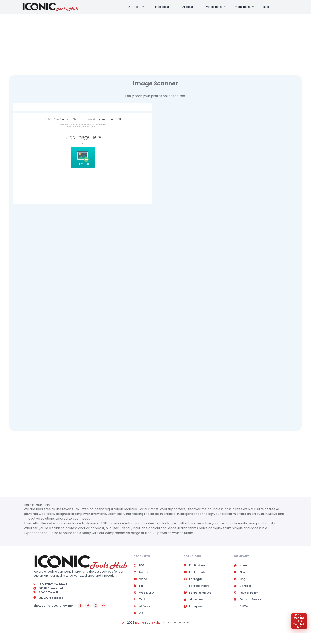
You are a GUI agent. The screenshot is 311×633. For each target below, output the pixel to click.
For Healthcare (197, 587)
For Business (195, 566)
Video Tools (216, 6)
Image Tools (163, 6)
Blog (266, 6)
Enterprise (194, 609)
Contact (243, 587)
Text (139, 601)
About (241, 573)
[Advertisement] (155, 41)
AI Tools (190, 6)
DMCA (241, 609)
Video (141, 580)
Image (141, 573)
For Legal (193, 580)
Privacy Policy (246, 594)
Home (241, 566)
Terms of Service (249, 601)
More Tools (245, 6)
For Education (196, 573)
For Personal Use (199, 594)
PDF (139, 566)
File (139, 587)
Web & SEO (144, 594)
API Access (194, 601)
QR (138, 616)
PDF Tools (135, 6)
